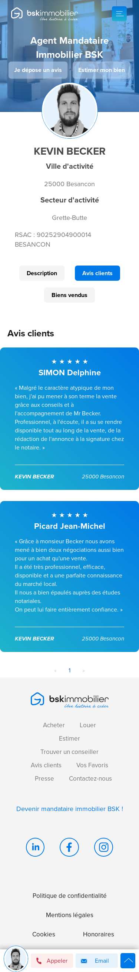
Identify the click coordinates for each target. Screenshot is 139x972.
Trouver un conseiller (69, 752)
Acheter (54, 725)
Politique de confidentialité (70, 895)
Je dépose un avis (38, 70)
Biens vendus (69, 295)
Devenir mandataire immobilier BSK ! (69, 809)
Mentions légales (69, 915)
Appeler (51, 960)
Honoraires (98, 934)
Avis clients (97, 273)
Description (42, 273)
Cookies (43, 934)
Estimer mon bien (101, 70)
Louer (88, 725)
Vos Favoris (92, 765)
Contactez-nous (90, 778)
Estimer (69, 738)
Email (93, 961)
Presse (44, 778)
